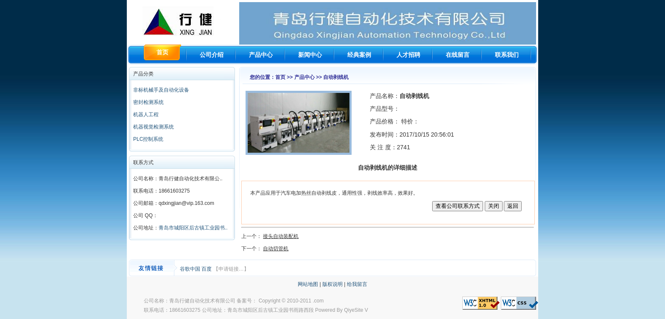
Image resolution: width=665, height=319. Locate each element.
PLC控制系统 (148, 139)
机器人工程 (146, 115)
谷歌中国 (190, 269)
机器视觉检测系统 (153, 127)
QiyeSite (353, 310)
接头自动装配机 (281, 236)
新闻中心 (310, 54)
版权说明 (332, 284)
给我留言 (357, 284)
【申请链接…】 (231, 269)
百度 (207, 269)
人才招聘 (408, 54)
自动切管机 (275, 249)
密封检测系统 (148, 102)
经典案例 (359, 54)
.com (318, 301)
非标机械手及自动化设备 (161, 90)
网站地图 (308, 284)
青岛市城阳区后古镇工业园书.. (193, 228)
